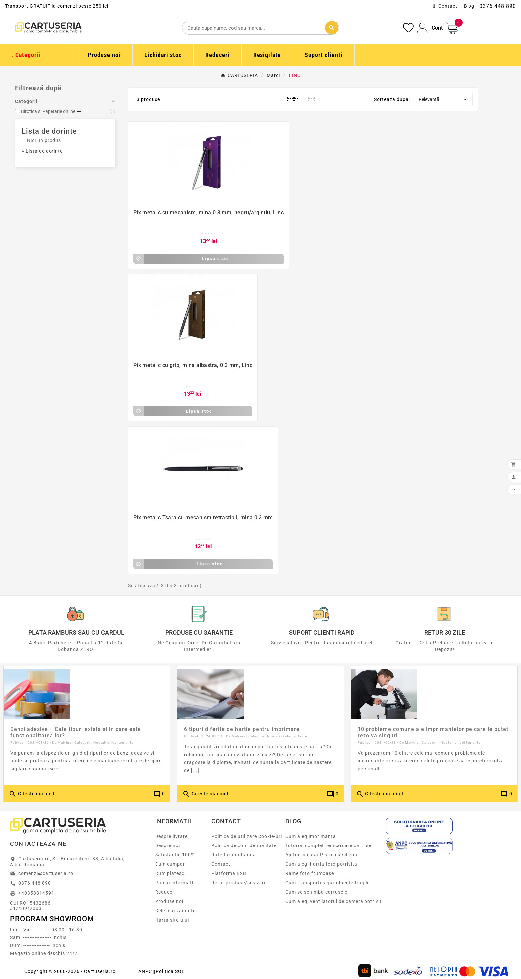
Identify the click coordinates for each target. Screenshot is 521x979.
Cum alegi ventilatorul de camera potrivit (333, 901)
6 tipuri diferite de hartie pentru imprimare (242, 729)
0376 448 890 (34, 883)
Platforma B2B (228, 873)
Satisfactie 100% (175, 854)
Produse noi (169, 901)
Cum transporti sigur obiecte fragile (327, 882)
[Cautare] (260, 27)
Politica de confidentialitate (244, 845)
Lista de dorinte (49, 131)
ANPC (145, 971)
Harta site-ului (172, 920)
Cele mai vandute (175, 910)
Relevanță (444, 99)
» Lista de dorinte (42, 151)
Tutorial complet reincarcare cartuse (328, 845)
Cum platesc (169, 873)
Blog (469, 6)
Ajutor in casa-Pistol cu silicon (321, 854)
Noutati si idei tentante (113, 742)
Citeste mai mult (32, 794)
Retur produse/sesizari (238, 882)
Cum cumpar (170, 864)
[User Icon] (429, 28)
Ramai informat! (174, 882)
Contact (447, 6)
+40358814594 (36, 893)
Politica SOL (170, 971)
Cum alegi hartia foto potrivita (321, 864)
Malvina (64, 742)
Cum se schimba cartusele (316, 892)
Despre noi (167, 845)
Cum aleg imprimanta (310, 836)
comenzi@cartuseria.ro (45, 873)
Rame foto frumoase (309, 873)
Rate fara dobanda (233, 854)
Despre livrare (171, 836)
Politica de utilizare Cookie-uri (246, 836)
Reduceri (165, 892)
